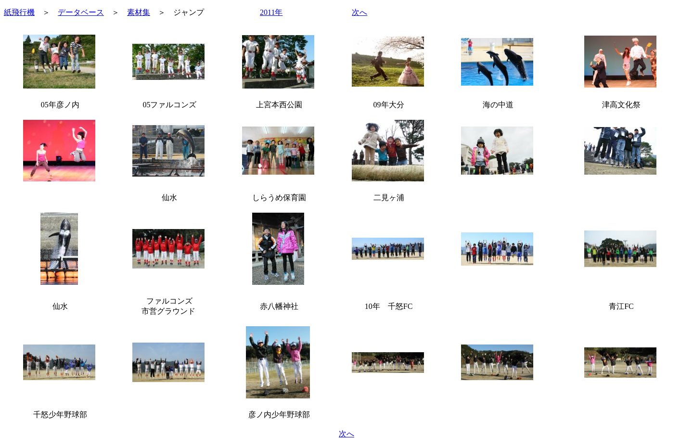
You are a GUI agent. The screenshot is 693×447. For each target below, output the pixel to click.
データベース (81, 12)
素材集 (138, 12)
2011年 (271, 12)
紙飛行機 (19, 12)
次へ (359, 12)
